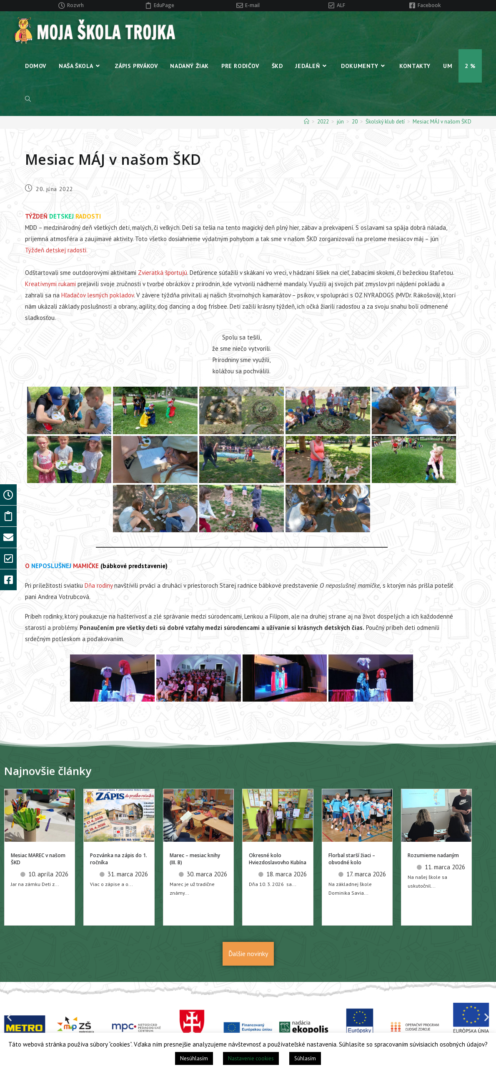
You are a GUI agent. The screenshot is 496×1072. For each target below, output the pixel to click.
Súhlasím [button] (305, 1058)
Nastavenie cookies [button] (251, 1058)
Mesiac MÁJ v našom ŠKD (442, 121)
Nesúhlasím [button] (194, 1058)
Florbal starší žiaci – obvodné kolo (351, 859)
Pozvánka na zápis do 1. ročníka (118, 859)
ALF (341, 5)
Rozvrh (75, 5)
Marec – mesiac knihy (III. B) (195, 859)
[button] (9, 1017)
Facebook (429, 5)
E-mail (252, 5)
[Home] (306, 121)
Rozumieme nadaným (433, 855)
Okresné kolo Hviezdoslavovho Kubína (277, 859)
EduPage (164, 5)
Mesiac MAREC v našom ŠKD (38, 859)
